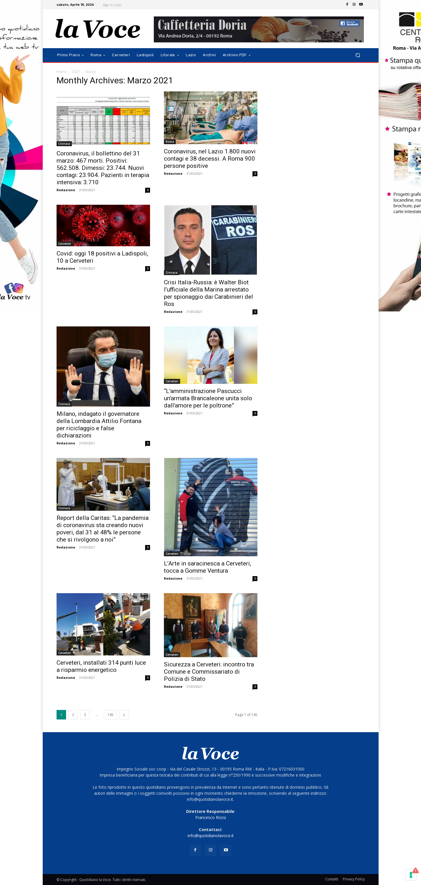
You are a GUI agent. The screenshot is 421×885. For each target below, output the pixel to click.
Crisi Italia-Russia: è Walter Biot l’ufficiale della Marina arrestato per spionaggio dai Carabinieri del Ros (208, 293)
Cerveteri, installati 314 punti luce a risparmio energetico (101, 666)
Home (62, 71)
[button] (358, 55)
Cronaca (64, 144)
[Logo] (98, 28)
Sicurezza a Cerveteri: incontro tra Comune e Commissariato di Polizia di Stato (209, 671)
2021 (76, 71)
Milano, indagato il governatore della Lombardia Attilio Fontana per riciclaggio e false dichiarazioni (99, 424)
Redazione (66, 190)
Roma (170, 142)
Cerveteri (64, 244)
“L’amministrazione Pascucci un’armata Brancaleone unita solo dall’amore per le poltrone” (208, 398)
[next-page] (124, 714)
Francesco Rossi (210, 817)
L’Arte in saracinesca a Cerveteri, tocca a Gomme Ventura (207, 567)
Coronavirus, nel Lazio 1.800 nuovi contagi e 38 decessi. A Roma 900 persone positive (210, 158)
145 (110, 714)
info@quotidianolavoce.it (211, 835)
